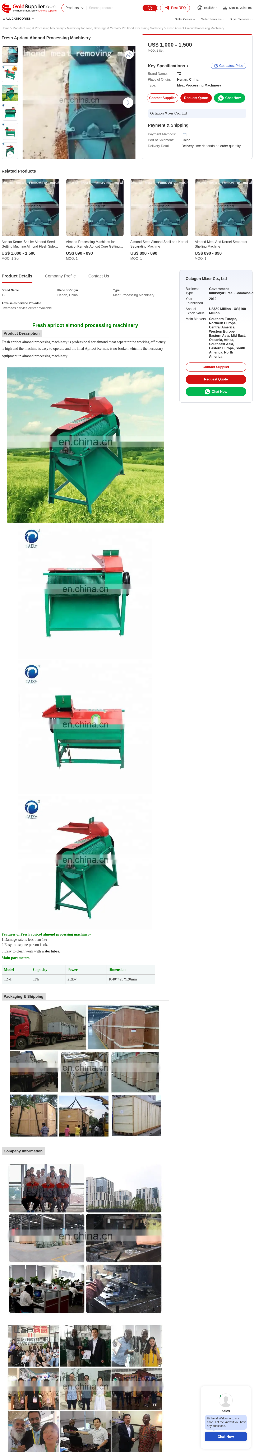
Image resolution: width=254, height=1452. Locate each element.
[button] (10, 50)
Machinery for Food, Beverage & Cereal (93, 28)
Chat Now (226, 1436)
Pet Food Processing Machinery (142, 28)
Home (5, 28)
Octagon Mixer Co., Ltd (168, 113)
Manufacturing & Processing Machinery (38, 28)
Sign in (233, 7)
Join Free (246, 7)
